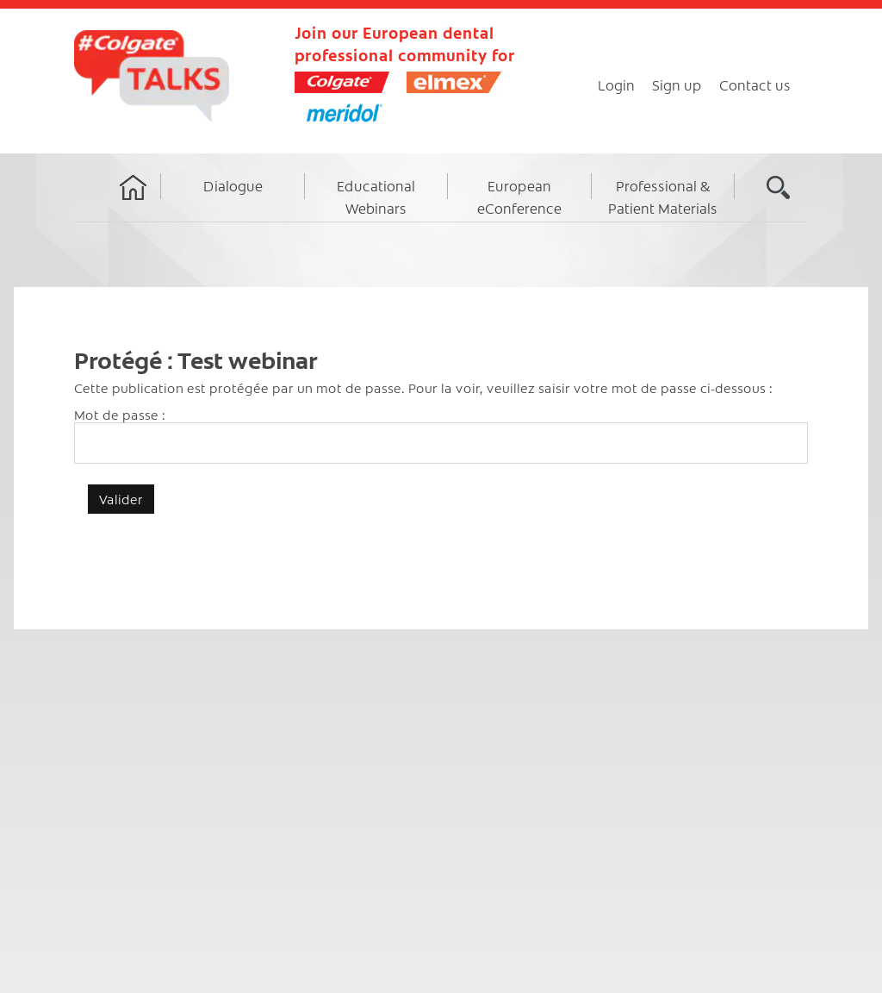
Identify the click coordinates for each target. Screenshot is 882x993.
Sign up (677, 84)
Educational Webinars (376, 196)
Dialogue (233, 185)
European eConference (519, 196)
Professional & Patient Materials (662, 196)
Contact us (755, 84)
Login (616, 84)
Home (133, 203)
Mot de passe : (441, 435)
